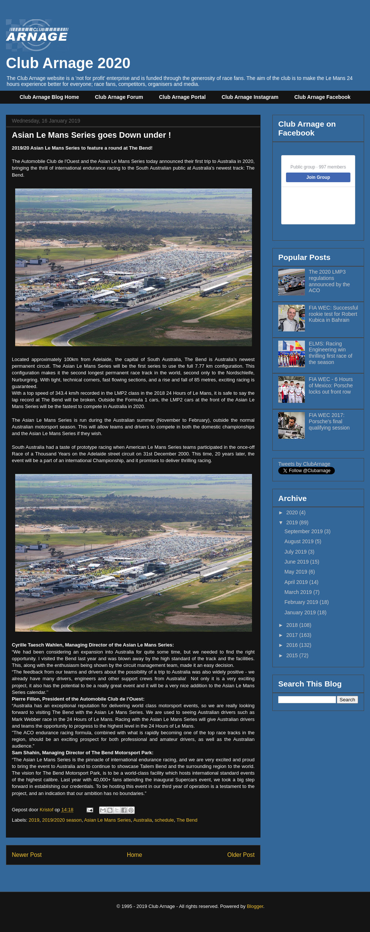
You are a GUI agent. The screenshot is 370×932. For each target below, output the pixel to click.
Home (134, 855)
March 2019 (299, 592)
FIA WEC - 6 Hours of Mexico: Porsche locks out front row (331, 385)
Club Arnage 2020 (68, 54)
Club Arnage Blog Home (49, 97)
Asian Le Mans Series (107, 820)
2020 (292, 512)
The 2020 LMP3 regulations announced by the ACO (329, 281)
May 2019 (297, 572)
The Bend (186, 820)
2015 (292, 655)
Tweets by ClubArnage (304, 464)
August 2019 (300, 541)
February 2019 (302, 602)
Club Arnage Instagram (250, 97)
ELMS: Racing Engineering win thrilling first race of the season (330, 353)
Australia (142, 820)
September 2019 (304, 531)
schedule (164, 820)
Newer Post (27, 855)
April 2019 (297, 582)
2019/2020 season (62, 820)
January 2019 (301, 612)
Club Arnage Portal (182, 97)
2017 (292, 635)
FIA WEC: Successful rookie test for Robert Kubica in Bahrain (333, 314)
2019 (34, 820)
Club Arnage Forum (119, 97)
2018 (292, 625)
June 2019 (297, 562)
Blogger (255, 906)
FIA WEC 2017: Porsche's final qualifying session (329, 421)
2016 (292, 645)
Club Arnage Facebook (322, 97)
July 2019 (296, 552)
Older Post (241, 855)
